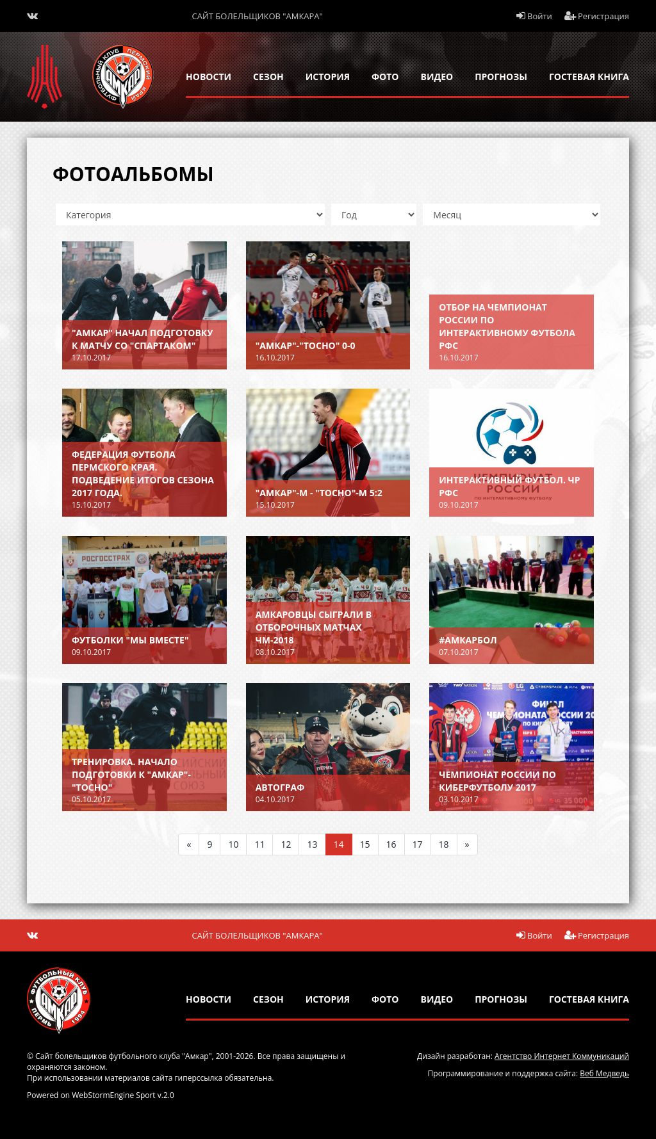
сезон (268, 76)
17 (418, 844)
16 (391, 844)
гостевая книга (589, 76)
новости (208, 76)
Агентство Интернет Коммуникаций (562, 1056)
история (328, 76)
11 (259, 844)
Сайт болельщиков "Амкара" (257, 16)
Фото (385, 76)
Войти (534, 16)
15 (365, 844)
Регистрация (597, 16)
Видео (437, 76)
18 (444, 844)
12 (286, 844)
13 (312, 844)
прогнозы (501, 76)
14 (339, 844)
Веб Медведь (604, 1073)
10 (233, 844)
